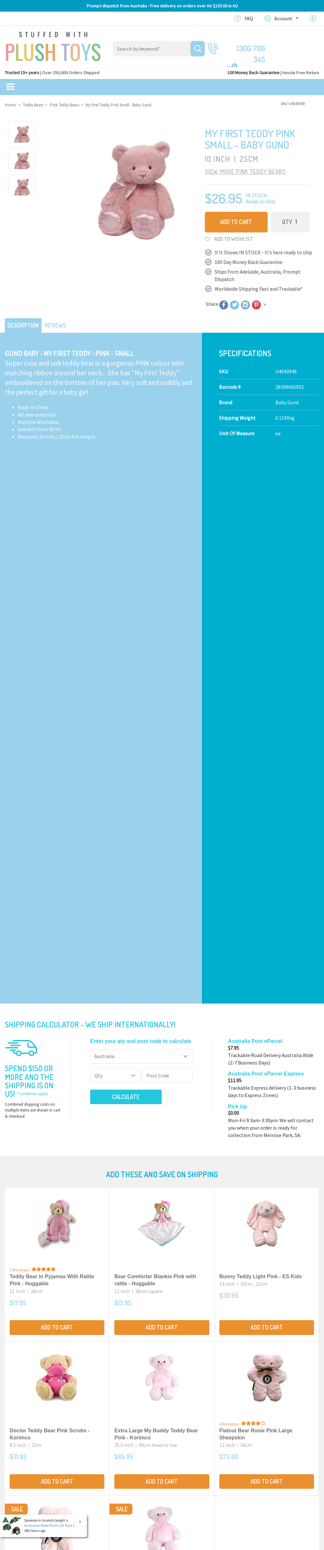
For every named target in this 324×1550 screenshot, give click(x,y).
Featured (15, 1391)
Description (25, 323)
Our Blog (258, 1391)
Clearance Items (23, 1425)
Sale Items (16, 1417)
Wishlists (258, 1464)
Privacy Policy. (130, 1542)
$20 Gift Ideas (19, 1410)
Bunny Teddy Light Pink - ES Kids (260, 749)
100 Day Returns (184, 1410)
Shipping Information (191, 1417)
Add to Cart (236, 221)
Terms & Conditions (218, 1255)
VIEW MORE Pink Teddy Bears (245, 171)
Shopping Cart (264, 1427)
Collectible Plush (105, 1461)
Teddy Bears (99, 1410)
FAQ (248, 18)
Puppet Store (101, 1432)
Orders (255, 1449)
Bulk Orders (180, 1440)
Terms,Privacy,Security (192, 1425)
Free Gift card (181, 1454)
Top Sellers (17, 1440)
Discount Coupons (187, 1461)
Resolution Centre (268, 1471)
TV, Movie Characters (109, 1454)
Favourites (259, 1456)
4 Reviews (229, 897)
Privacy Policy (259, 1255)
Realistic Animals (105, 1402)
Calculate (113, 569)
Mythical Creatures (107, 1469)
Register (257, 1442)
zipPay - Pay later (186, 1447)
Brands (13, 1455)
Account (286, 18)
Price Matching (183, 1432)
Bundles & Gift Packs (27, 1402)
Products (96, 1391)
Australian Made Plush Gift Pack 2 (49, 1525)
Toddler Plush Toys (107, 1425)
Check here (179, 1347)
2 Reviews (19, 743)
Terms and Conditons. (97, 1542)
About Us (177, 1402)
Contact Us (260, 1402)
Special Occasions (105, 1447)
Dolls (92, 1440)
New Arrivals (18, 1432)
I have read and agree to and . (210, 1255)
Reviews (61, 323)
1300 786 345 (245, 48)
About (174, 1391)
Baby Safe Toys (102, 1417)
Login (254, 1434)
